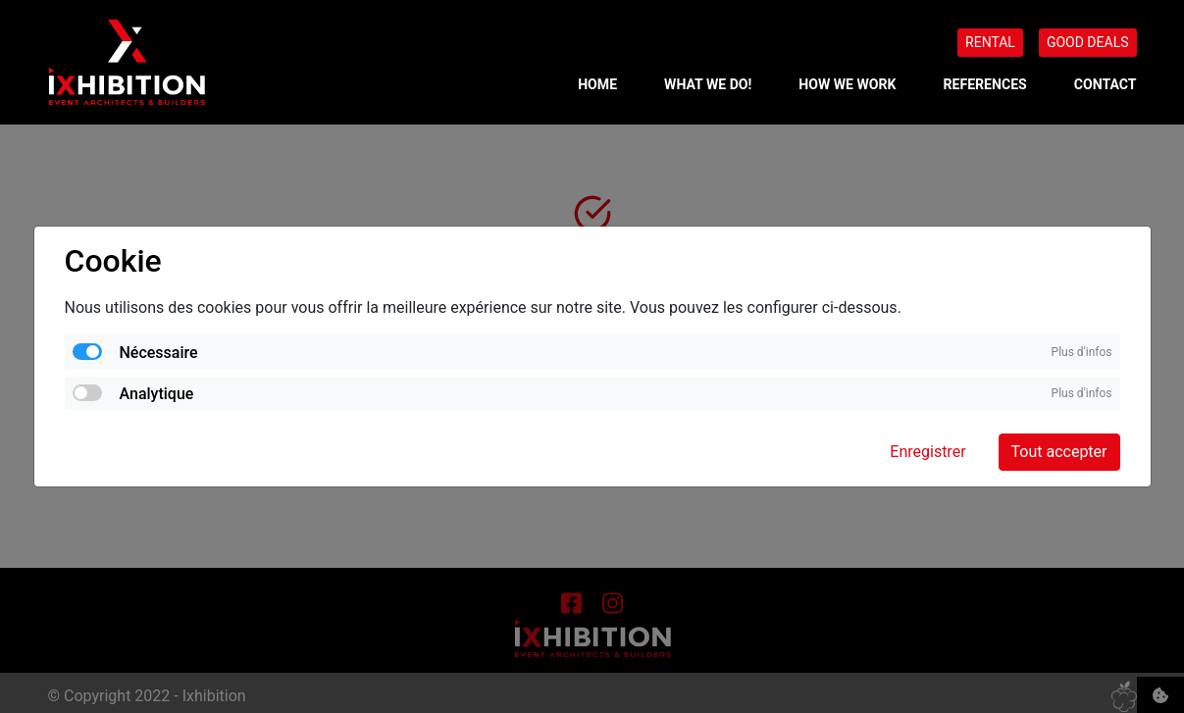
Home (597, 84)
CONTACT (1105, 84)
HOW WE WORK (847, 84)
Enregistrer (927, 451)
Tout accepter (1059, 451)
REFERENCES (985, 84)
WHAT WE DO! (707, 84)
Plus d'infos (1082, 352)
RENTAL (990, 42)
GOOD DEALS (1088, 42)
